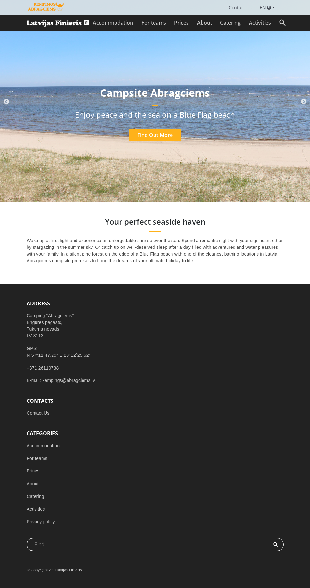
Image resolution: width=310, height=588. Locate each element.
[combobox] (147, 544)
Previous (6, 102)
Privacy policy (41, 521)
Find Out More (155, 135)
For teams (153, 22)
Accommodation (113, 22)
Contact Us (38, 413)
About (204, 22)
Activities (260, 22)
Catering (230, 22)
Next (303, 102)
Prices (181, 22)
